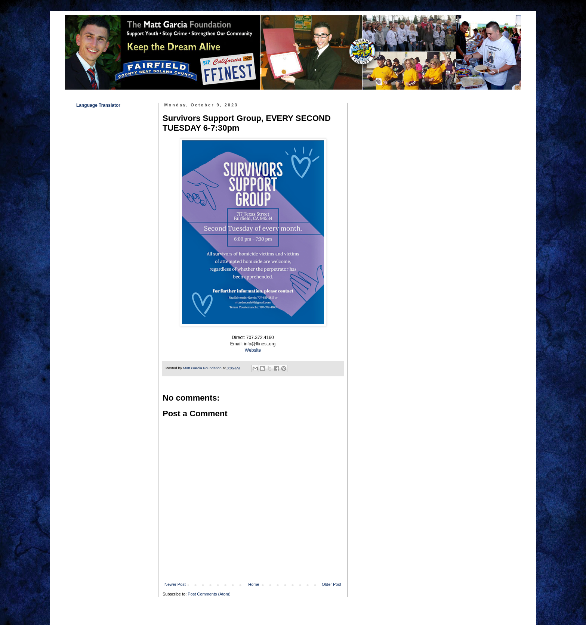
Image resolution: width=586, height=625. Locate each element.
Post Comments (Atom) (209, 594)
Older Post (331, 584)
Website (253, 350)
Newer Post (175, 584)
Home (253, 584)
